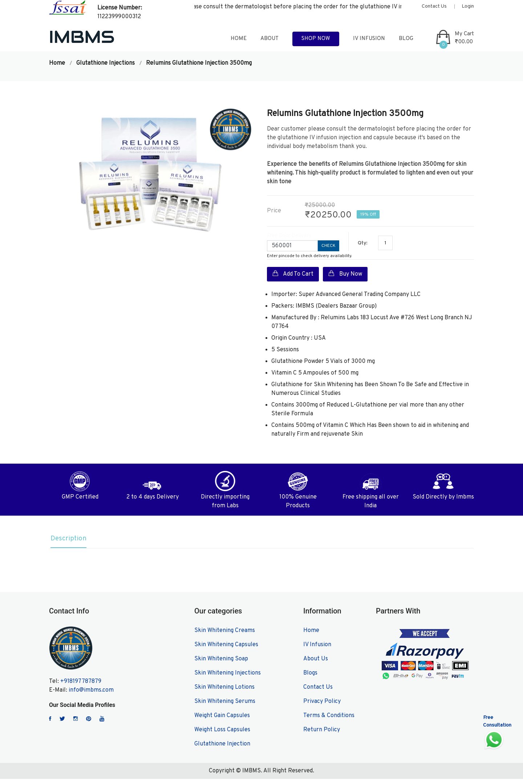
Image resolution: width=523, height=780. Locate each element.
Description (68, 539)
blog (406, 38)
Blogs (310, 674)
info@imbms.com (91, 691)
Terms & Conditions (328, 716)
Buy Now (345, 273)
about (269, 38)
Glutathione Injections (105, 63)
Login (468, 6)
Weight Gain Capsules (222, 716)
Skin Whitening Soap (221, 660)
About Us (315, 660)
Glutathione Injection (222, 745)
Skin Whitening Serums (224, 702)
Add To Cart (292, 273)
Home (57, 63)
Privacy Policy (322, 702)
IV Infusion (369, 38)
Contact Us (434, 6)
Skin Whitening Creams (224, 631)
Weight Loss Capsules (222, 731)
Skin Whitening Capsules (226, 645)
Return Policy (321, 731)
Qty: (363, 243)
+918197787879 (80, 682)
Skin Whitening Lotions (224, 688)
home (239, 38)
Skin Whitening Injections (227, 674)
